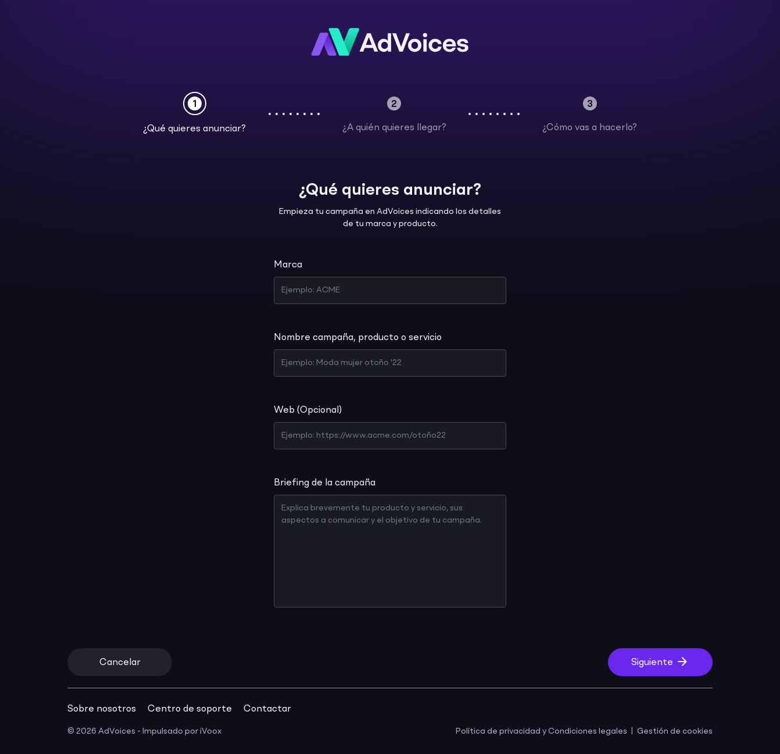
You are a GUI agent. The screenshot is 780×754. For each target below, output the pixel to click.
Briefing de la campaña (324, 483)
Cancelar (120, 662)
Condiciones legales (587, 731)
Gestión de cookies (675, 731)
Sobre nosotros (101, 709)
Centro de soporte (190, 709)
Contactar (267, 709)
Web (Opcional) (308, 410)
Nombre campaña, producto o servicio (358, 337)
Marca (288, 265)
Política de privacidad (498, 731)
